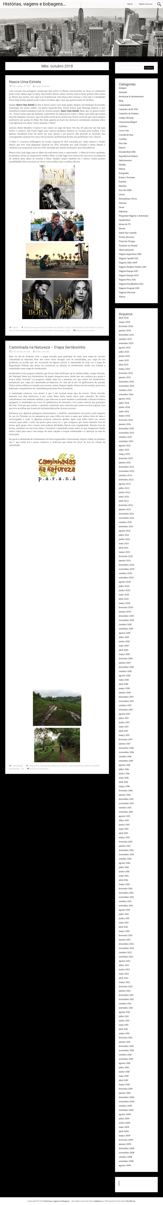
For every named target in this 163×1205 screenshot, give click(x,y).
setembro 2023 (126, 441)
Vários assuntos (126, 250)
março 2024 (124, 415)
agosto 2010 (124, 1063)
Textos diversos (126, 237)
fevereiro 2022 (126, 505)
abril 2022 (124, 501)
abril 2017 (123, 731)
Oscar (67, 330)
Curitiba (123, 139)
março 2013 (124, 931)
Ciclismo (123, 126)
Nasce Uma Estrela (25, 82)
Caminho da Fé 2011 (128, 109)
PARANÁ (95, 766)
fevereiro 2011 (125, 1037)
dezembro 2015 (126, 799)
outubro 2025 (125, 339)
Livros (122, 194)
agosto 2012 (124, 961)
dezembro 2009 (126, 1097)
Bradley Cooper (63, 327)
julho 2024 (124, 403)
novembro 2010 (126, 1050)
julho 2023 (124, 450)
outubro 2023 (125, 437)
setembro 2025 (126, 343)
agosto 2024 (125, 398)
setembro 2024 (126, 394)
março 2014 (124, 884)
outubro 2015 (125, 807)
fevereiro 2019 (126, 658)
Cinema (74, 327)
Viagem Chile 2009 (128, 262)
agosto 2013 (124, 910)
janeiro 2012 (125, 991)
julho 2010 (124, 1067)
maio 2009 (124, 1127)
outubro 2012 (125, 952)
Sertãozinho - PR (16, 769)
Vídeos (122, 296)
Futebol (122, 181)
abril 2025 (123, 364)
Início (130, 4)
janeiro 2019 (125, 663)
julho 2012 (124, 965)
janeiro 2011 (124, 1042)
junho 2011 (124, 1020)
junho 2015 (124, 824)
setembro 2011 (126, 1008)
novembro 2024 (126, 386)
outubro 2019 (125, 624)
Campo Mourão (126, 118)
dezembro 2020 (126, 565)
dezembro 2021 (126, 513)
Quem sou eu (145, 4)
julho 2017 (124, 718)
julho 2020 (124, 586)
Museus (122, 203)
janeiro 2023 (125, 462)
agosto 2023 (124, 445)
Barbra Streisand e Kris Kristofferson (40, 327)
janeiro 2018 (125, 692)
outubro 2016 (125, 756)
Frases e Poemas (127, 177)
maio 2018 (124, 680)
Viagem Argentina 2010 (130, 254)
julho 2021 (124, 535)
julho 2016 (124, 769)
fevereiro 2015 (125, 841)
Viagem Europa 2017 (128, 271)
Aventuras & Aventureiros (131, 96)
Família (122, 164)
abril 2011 (123, 1029)
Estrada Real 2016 (127, 152)
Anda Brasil (34, 766)
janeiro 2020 (125, 611)
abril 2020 (124, 599)
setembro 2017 (126, 709)
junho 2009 (124, 1123)
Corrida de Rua (126, 135)
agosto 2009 (125, 1114)
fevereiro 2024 (126, 420)
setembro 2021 (126, 526)
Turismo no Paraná (128, 245)
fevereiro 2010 (126, 1088)
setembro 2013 (126, 905)
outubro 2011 (125, 1003)
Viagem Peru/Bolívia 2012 (131, 284)
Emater (64, 766)
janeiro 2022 (125, 509)
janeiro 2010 (125, 1093)
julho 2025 (124, 352)
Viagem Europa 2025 (129, 275)
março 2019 (124, 654)
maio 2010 (124, 1076)
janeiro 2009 (125, 1144)
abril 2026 (124, 317)
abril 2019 (123, 650)
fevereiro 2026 (126, 326)
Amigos (122, 88)
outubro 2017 (125, 705)
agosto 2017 (124, 714)
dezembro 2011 (126, 995)
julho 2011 (124, 1016)
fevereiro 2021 (126, 556)
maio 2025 (124, 360)
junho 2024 (124, 407)
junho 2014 (124, 871)
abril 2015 (123, 833)
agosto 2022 (125, 484)
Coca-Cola (124, 130)
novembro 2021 (126, 518)
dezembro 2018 (126, 667)
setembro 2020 (126, 577)
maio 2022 (124, 496)
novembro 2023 (126, 432)
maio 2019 (124, 645)
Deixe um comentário (85, 330)
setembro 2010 (126, 1059)
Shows (122, 228)
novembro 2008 (126, 1152)
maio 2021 (124, 543)
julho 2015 (124, 820)
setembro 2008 (126, 1161)
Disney (122, 147)
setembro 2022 (126, 479)
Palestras (123, 211)
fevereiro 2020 (126, 607)
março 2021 (124, 552)
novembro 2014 (126, 854)
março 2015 (124, 837)
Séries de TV (125, 224)
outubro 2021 (125, 522)
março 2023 (124, 454)
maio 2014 (124, 875)
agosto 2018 (124, 675)
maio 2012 (124, 973)
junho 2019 (124, 641)
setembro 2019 (126, 628)
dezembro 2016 (126, 748)
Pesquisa (149, 68)
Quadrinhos (124, 220)
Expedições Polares (128, 156)
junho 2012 (124, 969)
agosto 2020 (125, 582)
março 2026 (124, 322)
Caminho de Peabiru (129, 113)
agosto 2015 (124, 816)
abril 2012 (123, 978)
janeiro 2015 (124, 846)
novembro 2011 (126, 999)
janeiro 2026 (125, 330)
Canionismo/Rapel (128, 122)
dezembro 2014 (126, 850)
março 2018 (124, 688)
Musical (43, 330)
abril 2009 (124, 1131)
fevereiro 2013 (125, 935)
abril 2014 (123, 880)
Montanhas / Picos (128, 198)
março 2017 (124, 735)
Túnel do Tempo (127, 241)
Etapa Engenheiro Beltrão (80, 766)
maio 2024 (124, 411)
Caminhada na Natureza (50, 766)
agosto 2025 (125, 347)
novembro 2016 (126, 752)
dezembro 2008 (126, 1148)
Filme (81, 327)
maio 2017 (124, 726)
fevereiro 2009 (126, 1140)
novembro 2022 (126, 471)
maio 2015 (124, 829)
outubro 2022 (125, 475)
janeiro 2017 (124, 743)
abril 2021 (123, 547)
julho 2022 (124, 488)
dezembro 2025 (126, 335)
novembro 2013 (126, 897)
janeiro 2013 (124, 939)
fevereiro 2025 (126, 373)
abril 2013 (123, 927)
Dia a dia (123, 143)
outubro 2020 (125, 573)
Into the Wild (125, 190)
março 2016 (124, 786)
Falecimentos (125, 160)
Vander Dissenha (42, 86)
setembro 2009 (126, 1110)
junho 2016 (124, 773)
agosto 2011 (124, 1012)
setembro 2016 (126, 760)
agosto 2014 (124, 863)
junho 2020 (124, 590)
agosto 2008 (125, 1165)
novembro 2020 (126, 569)
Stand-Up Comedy (128, 233)
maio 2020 (124, 594)
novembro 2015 (126, 803)
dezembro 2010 (126, 1046)
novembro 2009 (126, 1101)
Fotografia (124, 173)
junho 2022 (124, 492)
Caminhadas (17, 766)
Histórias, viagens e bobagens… (34, 4)
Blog (121, 100)
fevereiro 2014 (126, 888)
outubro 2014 (125, 858)
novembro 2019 (126, 620)
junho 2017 (124, 722)
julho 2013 (124, 914)
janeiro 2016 (125, 795)
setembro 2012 (126, 956)
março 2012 (124, 982)
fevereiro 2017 (125, 739)
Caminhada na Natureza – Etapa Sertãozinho (47, 347)
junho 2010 (124, 1071)
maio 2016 (124, 778)
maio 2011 (123, 1025)
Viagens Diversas (127, 292)
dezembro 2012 (126, 944)
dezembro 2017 (126, 697)
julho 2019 (124, 637)
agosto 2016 (124, 765)
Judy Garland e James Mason (27, 330)
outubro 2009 (125, 1106)
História (122, 186)
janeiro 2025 (125, 377)
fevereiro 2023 (126, 458)
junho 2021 (124, 539)
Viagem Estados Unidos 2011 (132, 267)
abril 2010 (123, 1080)
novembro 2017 (126, 701)
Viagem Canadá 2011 (128, 258)
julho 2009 (124, 1118)
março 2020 (124, 603)
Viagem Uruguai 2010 (129, 288)
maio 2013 (123, 922)
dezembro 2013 (126, 893)
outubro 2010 (125, 1054)
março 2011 (124, 1033)
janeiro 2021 (125, 560)
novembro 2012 (126, 948)
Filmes (15, 327)
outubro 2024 (125, 390)
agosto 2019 (124, 633)
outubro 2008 (125, 1157)
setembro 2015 (126, 812)
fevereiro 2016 (126, 790)
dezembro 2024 (126, 381)
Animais (123, 92)
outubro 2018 (125, 671)
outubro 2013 (125, 901)
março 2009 (124, 1135)
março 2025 (124, 369)
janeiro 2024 (125, 424)
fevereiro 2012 (126, 986)
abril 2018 (123, 684)
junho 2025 (124, 356)
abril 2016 (123, 782)
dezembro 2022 (126, 467)
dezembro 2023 (126, 428)
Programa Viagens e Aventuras (133, 215)
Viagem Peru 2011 (127, 279)
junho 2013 (124, 918)
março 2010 (124, 1084)
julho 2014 (124, 867)
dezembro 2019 (126, 616)
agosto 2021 (124, 530)
